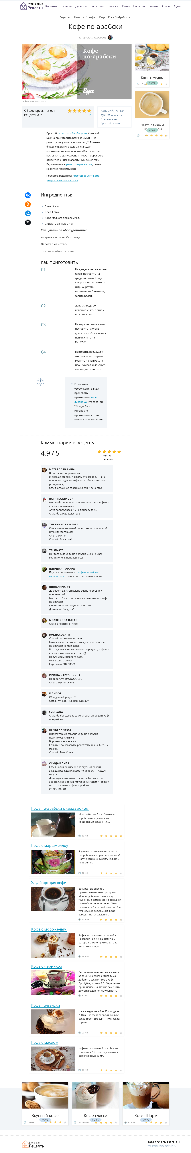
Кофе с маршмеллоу (49, 845)
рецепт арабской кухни (72, 133)
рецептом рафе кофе (79, 164)
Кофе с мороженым (49, 929)
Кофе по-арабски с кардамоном (60, 808)
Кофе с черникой (46, 966)
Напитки (139, 6)
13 (89, 115)
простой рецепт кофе (86, 175)
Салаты (153, 6)
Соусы (166, 6)
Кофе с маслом (44, 1042)
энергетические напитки (62, 180)
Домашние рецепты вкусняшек (33, 1144)
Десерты (81, 6)
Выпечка (51, 6)
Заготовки (97, 6)
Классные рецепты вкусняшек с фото (31, 6)
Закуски (113, 6)
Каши (126, 6)
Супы (177, 6)
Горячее (66, 6)
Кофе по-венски (45, 1005)
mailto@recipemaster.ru (162, 1146)
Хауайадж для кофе (48, 882)
